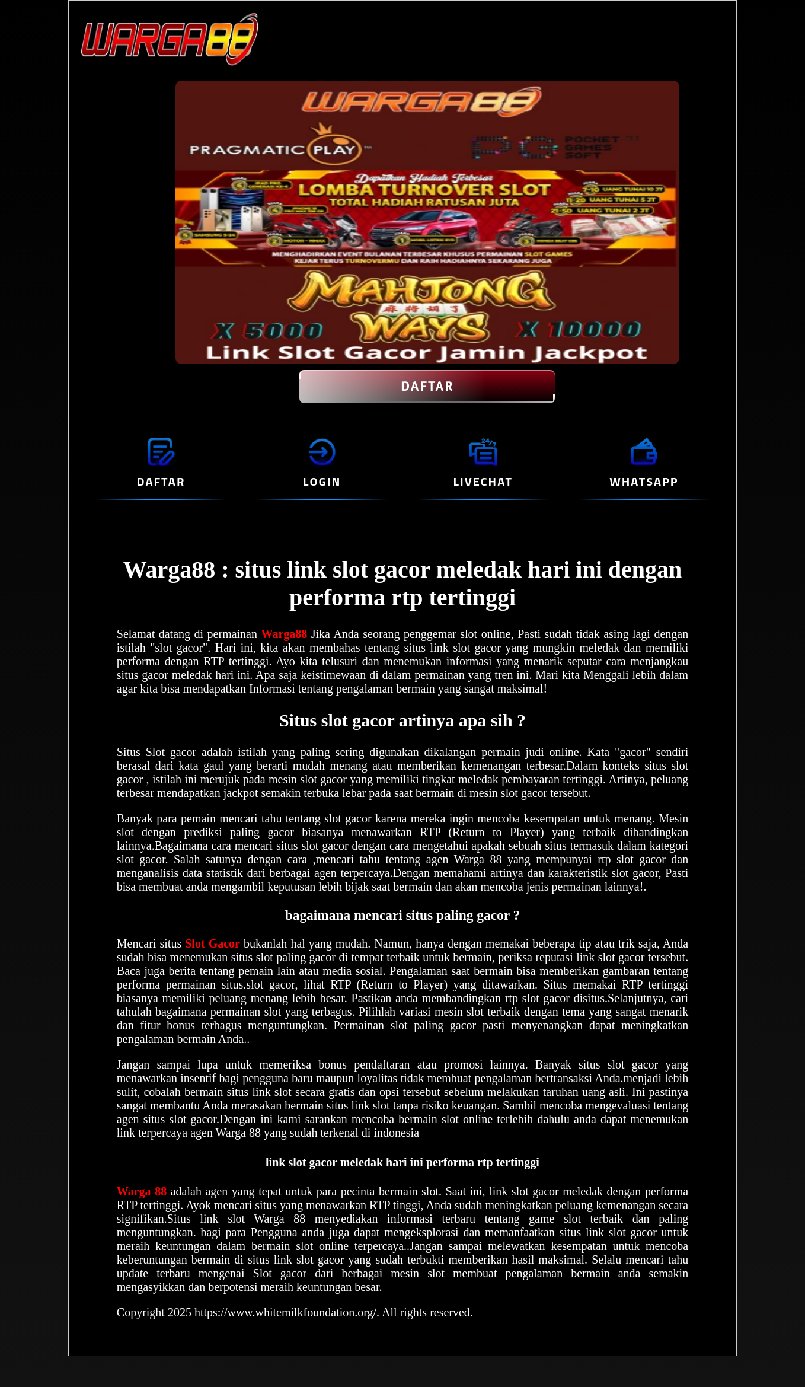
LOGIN (322, 481)
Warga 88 (144, 1191)
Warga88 (286, 633)
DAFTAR (427, 386)
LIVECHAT (483, 481)
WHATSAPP (643, 481)
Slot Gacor (212, 943)
